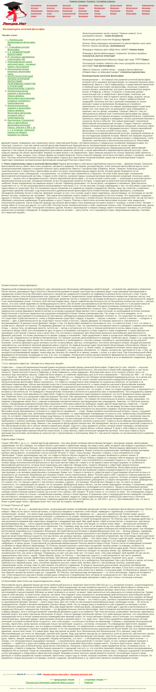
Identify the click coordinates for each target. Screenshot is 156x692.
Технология (83, 13)
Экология (66, 16)
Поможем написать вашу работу (56, 674)
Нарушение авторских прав (81, 674)
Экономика (83, 16)
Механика (146, 8)
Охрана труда (53, 11)
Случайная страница (106, 1)
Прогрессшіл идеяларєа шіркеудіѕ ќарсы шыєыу (50, 682)
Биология (66, 5)
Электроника (100, 16)
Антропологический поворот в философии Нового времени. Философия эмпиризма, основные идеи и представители (19, 111)
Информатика (148, 5)
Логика (81, 8)
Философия (131, 13)
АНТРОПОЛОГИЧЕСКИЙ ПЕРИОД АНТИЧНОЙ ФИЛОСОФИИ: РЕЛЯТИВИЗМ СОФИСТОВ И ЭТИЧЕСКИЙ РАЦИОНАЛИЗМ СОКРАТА (21, 82)
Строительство (69, 13)
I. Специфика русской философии (18, 48)
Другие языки (116, 5)
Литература (67, 8)
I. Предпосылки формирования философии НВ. (21, 42)
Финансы (146, 13)
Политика (82, 11)
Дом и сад (98, 5)
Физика (113, 13)
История (34, 8)
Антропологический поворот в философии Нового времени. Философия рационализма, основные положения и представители (21, 97)
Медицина (114, 8)
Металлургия (131, 8)
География (83, 5)
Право (97, 11)
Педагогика (67, 11)
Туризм (97, 13)
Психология (115, 11)
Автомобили (36, 5)
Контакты (91, 1)
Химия (33, 16)
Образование (36, 11)
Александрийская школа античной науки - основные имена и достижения (21, 64)
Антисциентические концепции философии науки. (19, 71)
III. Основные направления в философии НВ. (20, 58)
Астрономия (52, 5)
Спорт (49, 13)
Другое (129, 5)
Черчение (51, 16)
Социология (36, 13)
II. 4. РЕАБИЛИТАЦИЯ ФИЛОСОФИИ (18, 53)
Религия (129, 11)
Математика (99, 8)
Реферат (88, 682)
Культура (50, 8)
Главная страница (77, 1)
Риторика (146, 11)
